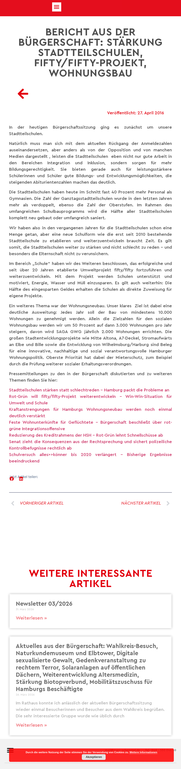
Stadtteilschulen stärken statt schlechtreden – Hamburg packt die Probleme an (89, 390)
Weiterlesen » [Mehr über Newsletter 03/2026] (31, 618)
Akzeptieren (94, 757)
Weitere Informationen (143, 752)
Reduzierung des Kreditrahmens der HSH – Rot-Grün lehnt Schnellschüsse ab (86, 435)
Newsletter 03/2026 (44, 604)
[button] (56, 6)
